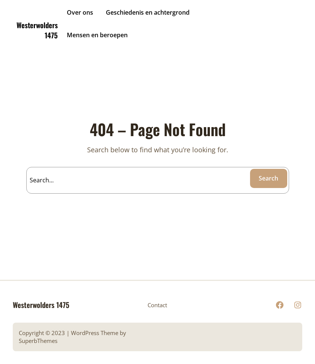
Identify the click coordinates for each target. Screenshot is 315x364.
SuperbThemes (38, 340)
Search (268, 178)
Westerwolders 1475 (37, 30)
